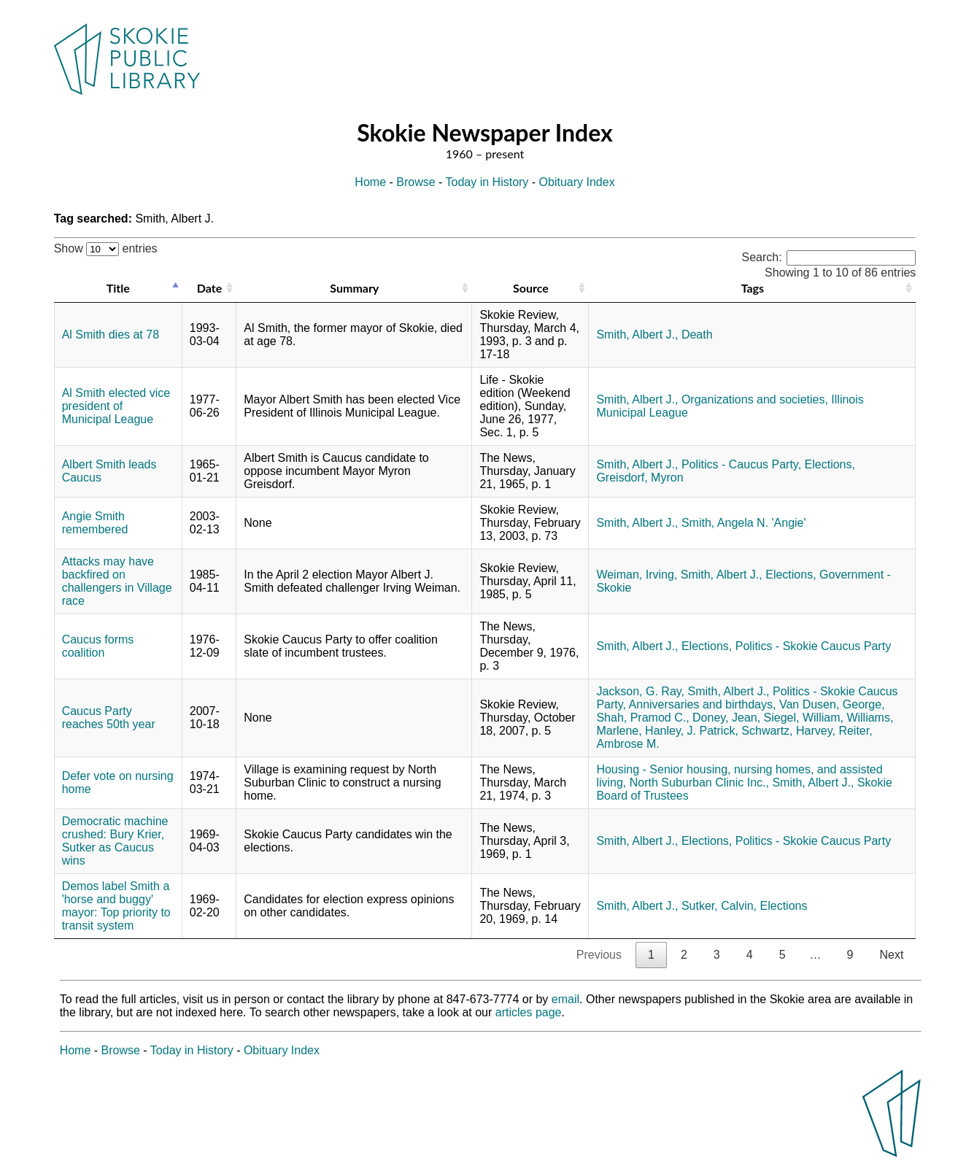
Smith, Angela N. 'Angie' (743, 523)
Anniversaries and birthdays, (702, 704)
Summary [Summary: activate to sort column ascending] (354, 288)
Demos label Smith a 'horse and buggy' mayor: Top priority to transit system (116, 906)
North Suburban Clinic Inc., (699, 782)
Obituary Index (577, 182)
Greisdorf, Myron (639, 477)
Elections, (830, 464)
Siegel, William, (803, 717)
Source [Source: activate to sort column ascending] (531, 288)
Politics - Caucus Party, (741, 464)
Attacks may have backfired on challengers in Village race (117, 581)
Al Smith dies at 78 (110, 334)
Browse (415, 182)
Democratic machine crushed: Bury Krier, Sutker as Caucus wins (115, 841)
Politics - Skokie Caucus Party (813, 646)
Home (370, 182)
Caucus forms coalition (98, 646)
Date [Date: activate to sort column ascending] (209, 288)
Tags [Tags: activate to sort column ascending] (752, 288)
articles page (528, 1012)
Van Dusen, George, (832, 704)
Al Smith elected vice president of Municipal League (116, 406)
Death (697, 334)
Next (891, 954)
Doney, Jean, (726, 717)
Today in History (487, 182)
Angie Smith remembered (95, 523)
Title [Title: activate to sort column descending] (118, 288)
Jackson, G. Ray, (640, 691)
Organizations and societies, (754, 399)
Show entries (106, 248)
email (565, 999)
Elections (784, 906)
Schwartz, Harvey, (788, 730)
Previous (599, 954)
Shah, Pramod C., (642, 717)
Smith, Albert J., (637, 334)
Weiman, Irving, (636, 574)
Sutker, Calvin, (719, 906)
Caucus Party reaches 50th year (108, 717)
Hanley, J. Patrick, (691, 730)
